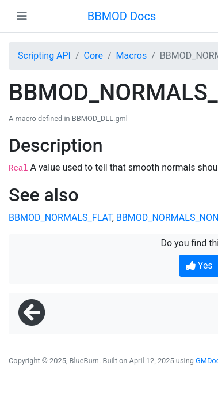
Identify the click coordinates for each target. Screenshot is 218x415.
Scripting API (44, 55)
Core (93, 55)
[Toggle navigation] (22, 16)
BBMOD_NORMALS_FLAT (60, 217)
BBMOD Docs (121, 16)
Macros (131, 55)
